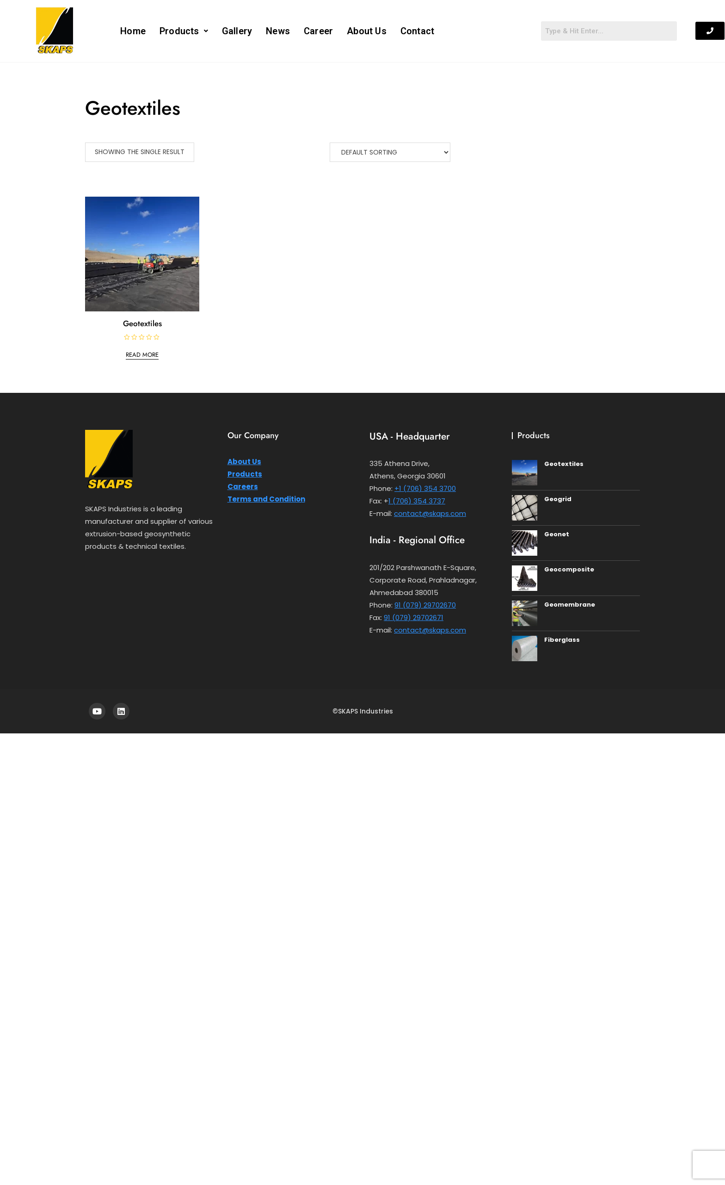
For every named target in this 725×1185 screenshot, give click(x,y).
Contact (417, 31)
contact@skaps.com (430, 513)
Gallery (237, 31)
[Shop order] (390, 152)
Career (318, 31)
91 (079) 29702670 (425, 605)
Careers (242, 486)
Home (133, 31)
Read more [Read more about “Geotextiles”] (142, 354)
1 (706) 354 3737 (416, 501)
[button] (184, 31)
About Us (367, 31)
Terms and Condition (266, 499)
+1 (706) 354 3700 (425, 488)
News (278, 31)
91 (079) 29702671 (413, 617)
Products (184, 31)
